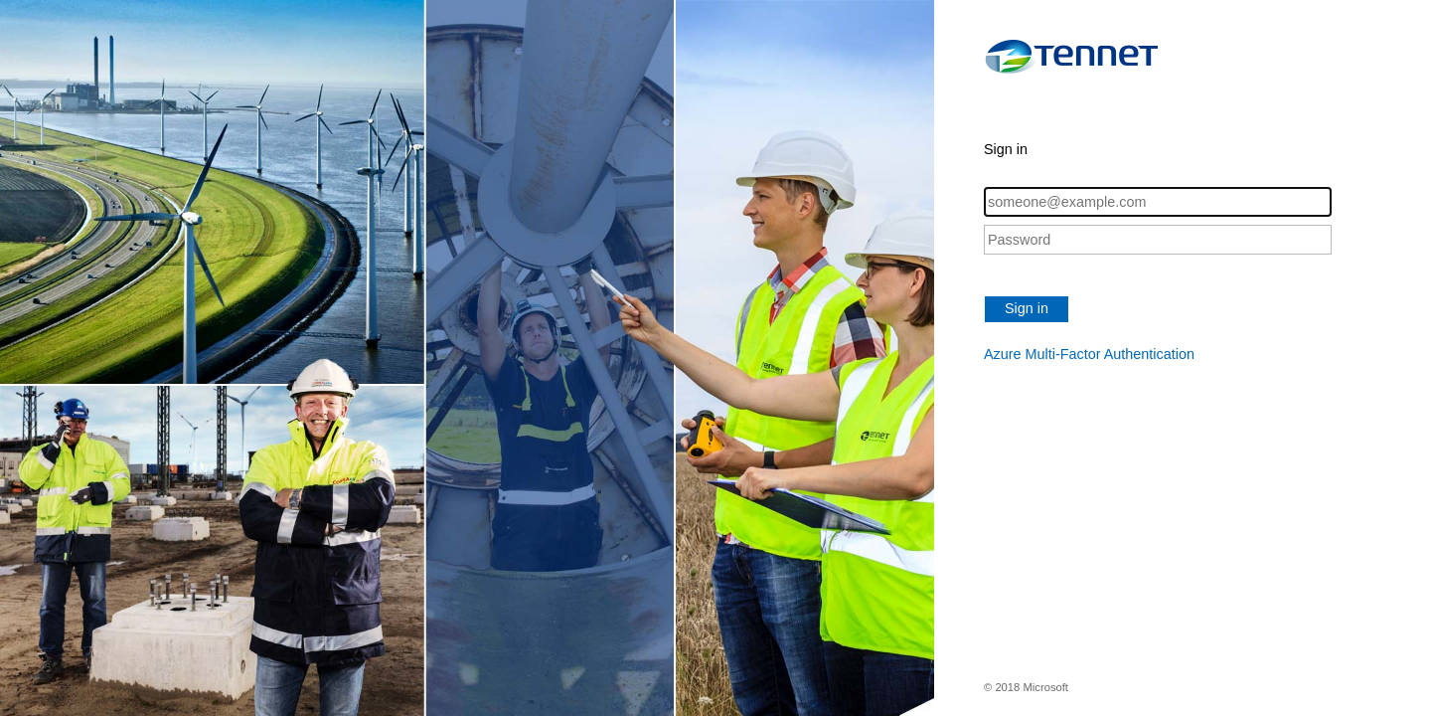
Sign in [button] (1026, 308)
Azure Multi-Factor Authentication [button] (1089, 354)
